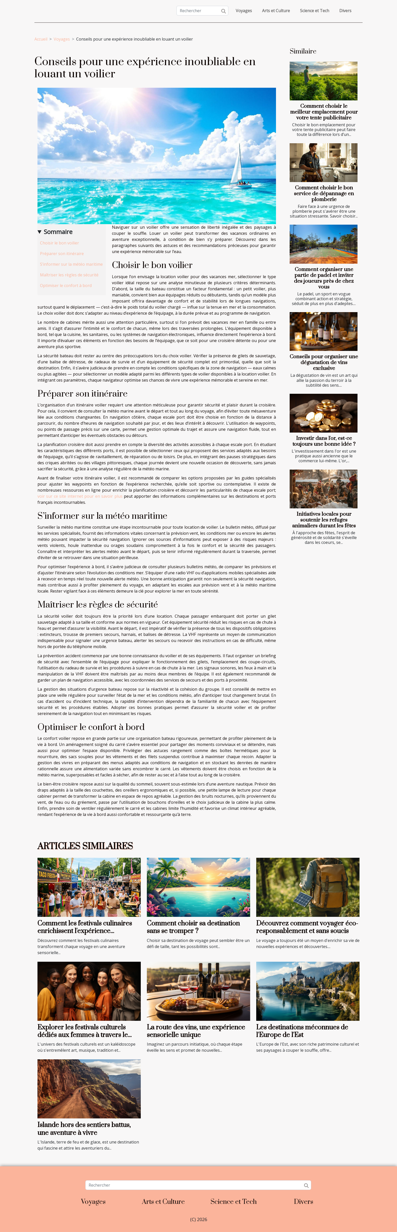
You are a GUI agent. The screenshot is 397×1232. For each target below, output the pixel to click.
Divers (345, 10)
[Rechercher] (202, 10)
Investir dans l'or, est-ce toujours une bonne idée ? (323, 441)
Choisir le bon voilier (59, 243)
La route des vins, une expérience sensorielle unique (196, 1031)
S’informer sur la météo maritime (71, 264)
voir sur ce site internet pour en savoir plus (80, 496)
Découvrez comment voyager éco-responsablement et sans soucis (307, 927)
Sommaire (58, 231)
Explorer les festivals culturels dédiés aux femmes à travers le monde (82, 1035)
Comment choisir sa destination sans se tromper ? (193, 927)
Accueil (40, 39)
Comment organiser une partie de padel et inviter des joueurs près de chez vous (324, 278)
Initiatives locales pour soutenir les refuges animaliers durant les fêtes (324, 520)
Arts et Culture (276, 10)
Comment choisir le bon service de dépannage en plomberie (324, 194)
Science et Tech (314, 10)
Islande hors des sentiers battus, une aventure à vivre (84, 1129)
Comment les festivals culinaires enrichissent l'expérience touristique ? (84, 931)
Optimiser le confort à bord (66, 285)
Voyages (244, 10)
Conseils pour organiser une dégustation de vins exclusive (324, 362)
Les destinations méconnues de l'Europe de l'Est (302, 1031)
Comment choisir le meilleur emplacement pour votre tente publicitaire (324, 112)
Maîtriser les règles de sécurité (69, 275)
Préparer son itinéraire (62, 253)
